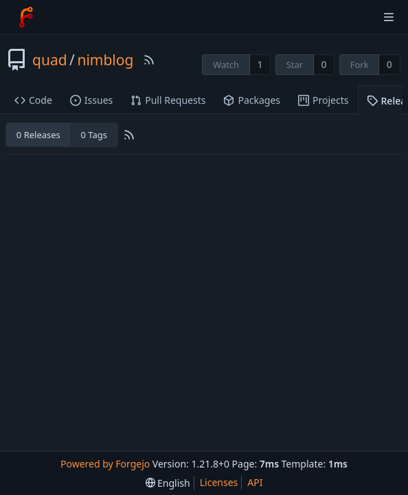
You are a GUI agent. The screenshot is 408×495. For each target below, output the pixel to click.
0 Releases (38, 135)
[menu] (168, 483)
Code (33, 100)
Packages (251, 100)
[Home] (26, 17)
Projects (323, 100)
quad (49, 60)
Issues (91, 100)
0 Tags (93, 135)
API (254, 482)
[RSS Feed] (149, 60)
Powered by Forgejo (105, 463)
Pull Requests (168, 100)
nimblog (105, 60)
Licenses (219, 482)
